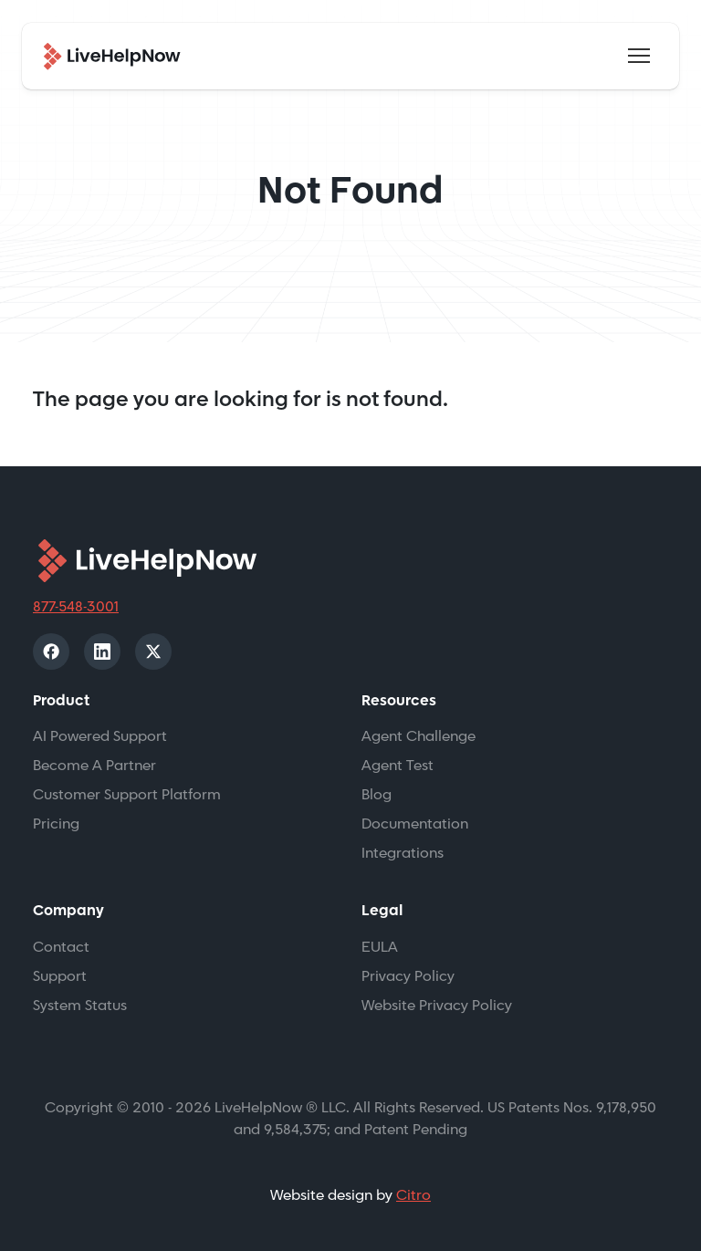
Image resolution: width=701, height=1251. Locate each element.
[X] (153, 651)
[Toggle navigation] (639, 55)
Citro (413, 1195)
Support (60, 976)
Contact (61, 947)
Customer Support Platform (127, 795)
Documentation (414, 824)
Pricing (56, 824)
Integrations (402, 853)
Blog (376, 795)
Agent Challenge (418, 736)
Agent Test (397, 766)
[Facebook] (51, 651)
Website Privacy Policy (436, 1006)
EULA (379, 947)
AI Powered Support (100, 736)
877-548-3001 (76, 607)
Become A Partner (94, 766)
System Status (80, 1006)
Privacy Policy (408, 976)
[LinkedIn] (102, 651)
